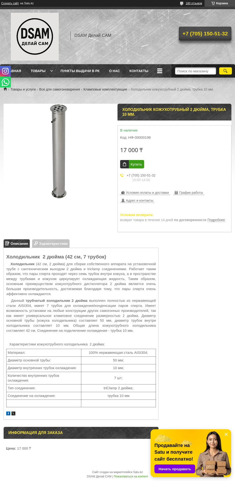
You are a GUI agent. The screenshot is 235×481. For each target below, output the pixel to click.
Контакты (138, 71)
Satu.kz (138, 472)
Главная (13, 71)
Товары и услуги (23, 89)
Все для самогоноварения (59, 89)
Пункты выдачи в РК (80, 71)
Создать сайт (10, 3)
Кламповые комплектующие (105, 89)
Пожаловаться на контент (131, 476)
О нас (114, 71)
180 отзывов (194, 3)
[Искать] (225, 70)
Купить (136, 164)
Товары (38, 71)
